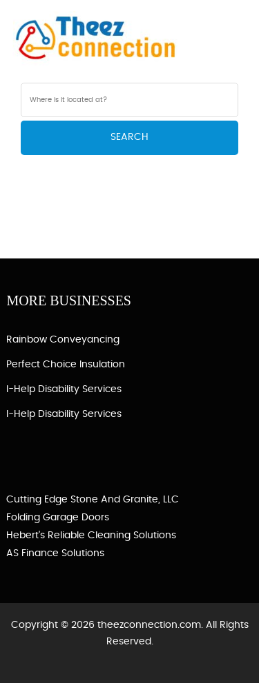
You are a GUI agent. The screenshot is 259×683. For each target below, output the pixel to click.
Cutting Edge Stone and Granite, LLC (92, 499)
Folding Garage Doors (57, 517)
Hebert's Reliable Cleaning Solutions (91, 535)
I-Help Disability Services (64, 389)
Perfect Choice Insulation (65, 364)
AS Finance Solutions (55, 553)
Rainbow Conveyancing (62, 340)
